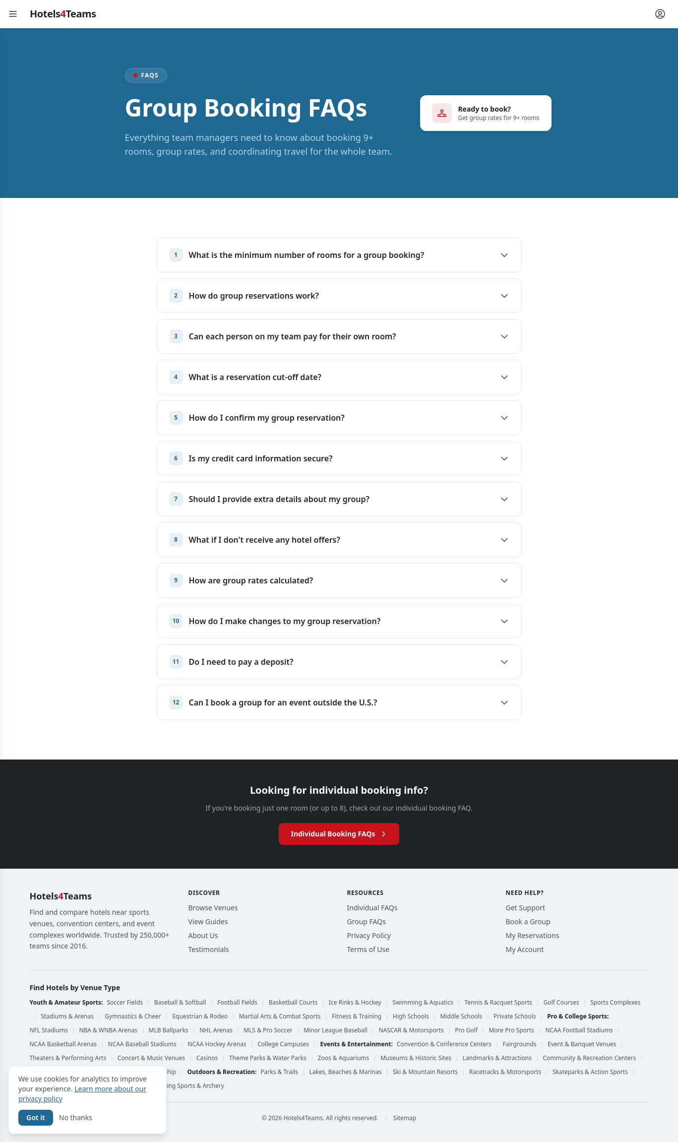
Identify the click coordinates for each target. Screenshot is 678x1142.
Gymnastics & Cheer (133, 1016)
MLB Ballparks (168, 1030)
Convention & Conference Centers (444, 1044)
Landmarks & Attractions (497, 1058)
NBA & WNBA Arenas (108, 1030)
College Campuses (283, 1044)
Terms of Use (368, 949)
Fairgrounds (519, 1044)
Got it (35, 1117)
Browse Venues (213, 907)
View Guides (208, 921)
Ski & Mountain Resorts (425, 1072)
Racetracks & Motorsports (505, 1072)
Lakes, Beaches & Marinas (345, 1072)
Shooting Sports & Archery (187, 1086)
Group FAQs (366, 921)
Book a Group (528, 921)
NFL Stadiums (49, 1030)
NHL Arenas (215, 1030)
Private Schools (514, 1016)
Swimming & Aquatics (422, 1003)
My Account (525, 949)
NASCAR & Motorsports (410, 1030)
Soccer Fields (125, 1003)
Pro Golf (466, 1030)
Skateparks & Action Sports (590, 1072)
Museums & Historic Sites (415, 1058)
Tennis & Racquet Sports (499, 1003)
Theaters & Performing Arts (68, 1058)
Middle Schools (461, 1016)
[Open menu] (13, 14)
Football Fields (237, 1003)
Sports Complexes (615, 1003)
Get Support (526, 907)
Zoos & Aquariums (344, 1058)
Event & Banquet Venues (582, 1044)
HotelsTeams (63, 13)
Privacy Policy (369, 935)
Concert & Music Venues (151, 1058)
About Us (203, 935)
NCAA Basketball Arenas (63, 1044)
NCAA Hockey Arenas (216, 1044)
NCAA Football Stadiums (579, 1030)
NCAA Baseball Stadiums (142, 1044)
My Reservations (532, 935)
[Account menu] (660, 14)
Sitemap (404, 1118)
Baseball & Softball (180, 1003)
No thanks (75, 1117)
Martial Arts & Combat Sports (280, 1016)
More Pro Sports (511, 1030)
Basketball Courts (293, 1003)
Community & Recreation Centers (589, 1058)
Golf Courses (561, 1003)
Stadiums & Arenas (67, 1016)
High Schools (411, 1016)
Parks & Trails (279, 1072)
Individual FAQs (372, 907)
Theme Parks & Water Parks (268, 1058)
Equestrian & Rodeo (200, 1016)
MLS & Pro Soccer (268, 1030)
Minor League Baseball (336, 1030)
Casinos (207, 1058)
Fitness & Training (356, 1016)
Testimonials (208, 949)
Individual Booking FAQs (339, 833)
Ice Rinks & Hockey (355, 1003)
